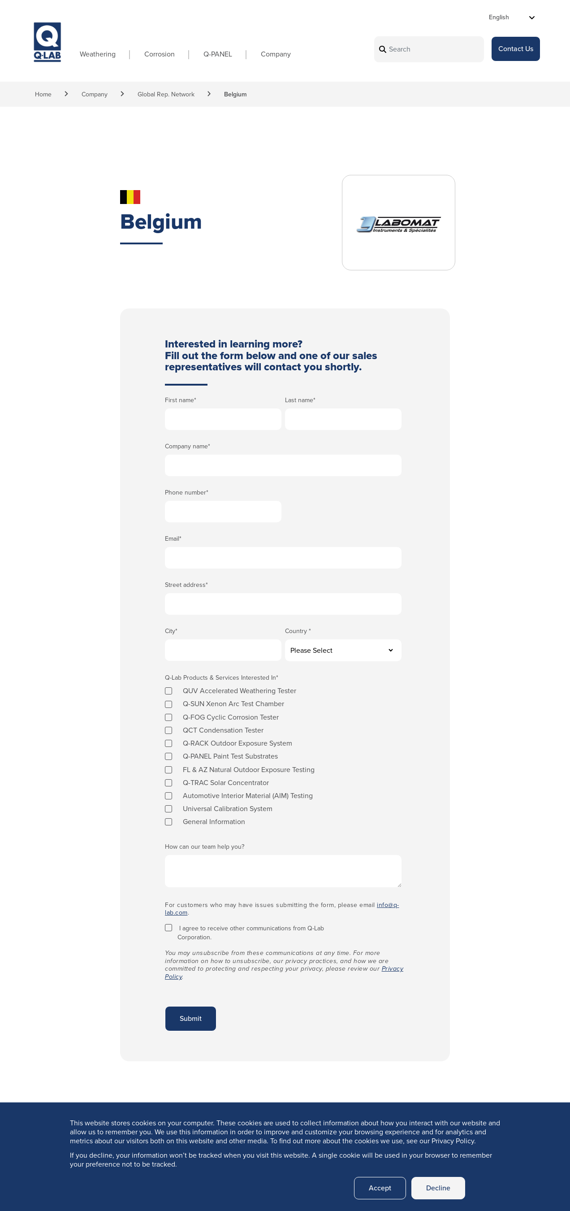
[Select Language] (512, 17)
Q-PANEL (217, 54)
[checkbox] (283, 756)
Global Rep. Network (166, 94)
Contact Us (515, 48)
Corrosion (159, 54)
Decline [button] (438, 1188)
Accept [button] (380, 1188)
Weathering (98, 54)
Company (276, 54)
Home (43, 94)
